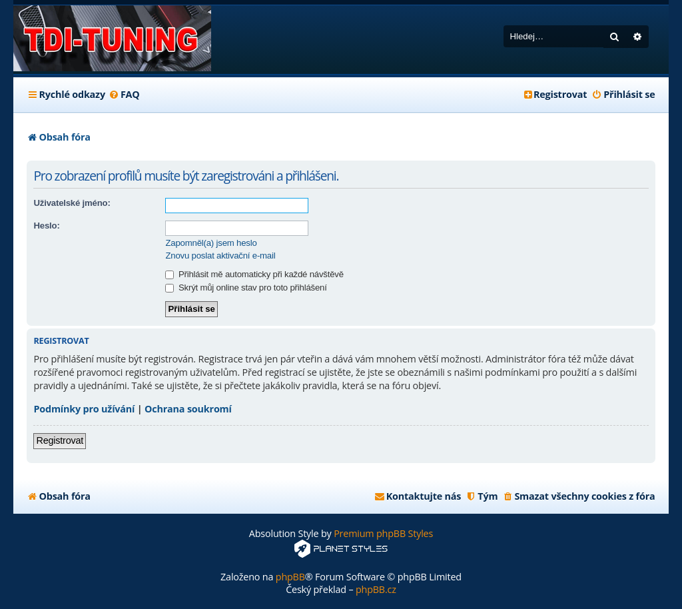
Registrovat (59, 440)
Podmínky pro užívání (84, 408)
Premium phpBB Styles (383, 533)
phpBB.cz (376, 589)
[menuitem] (124, 94)
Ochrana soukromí (188, 408)
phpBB (290, 576)
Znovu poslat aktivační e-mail (220, 256)
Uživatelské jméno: (71, 203)
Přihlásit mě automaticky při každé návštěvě (254, 274)
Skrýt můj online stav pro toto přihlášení (245, 288)
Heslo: (46, 226)
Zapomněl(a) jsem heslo (210, 243)
